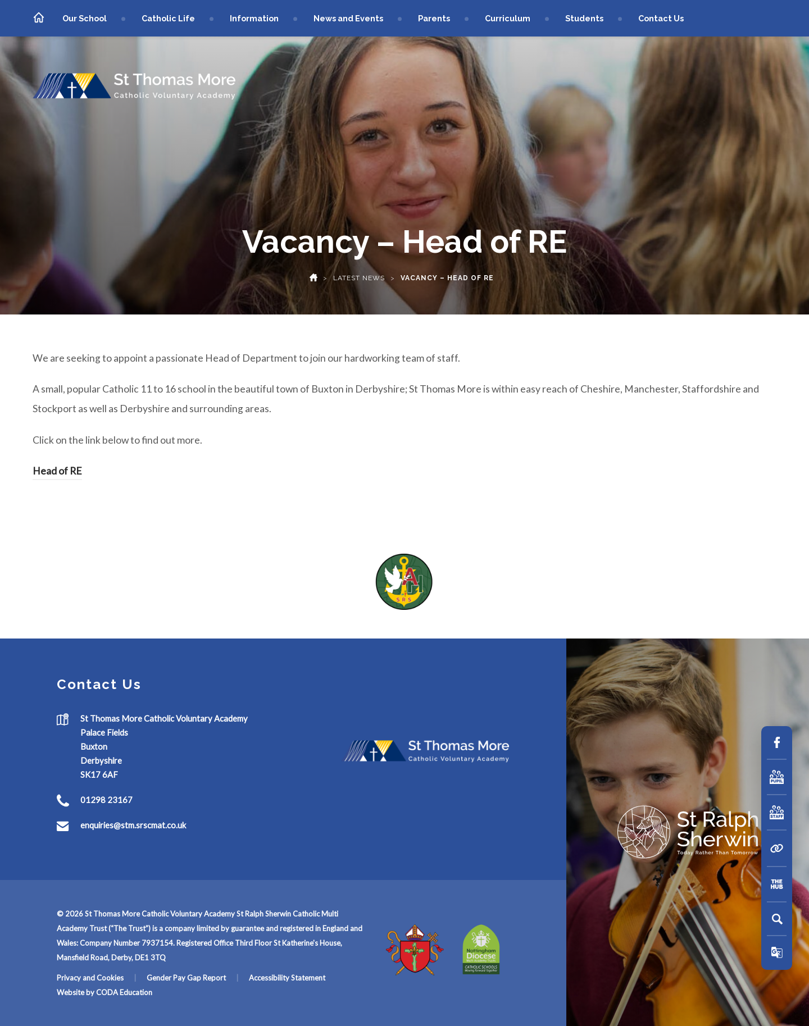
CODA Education (124, 992)
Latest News (359, 278)
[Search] (777, 919)
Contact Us (661, 18)
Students (584, 18)
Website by (76, 992)
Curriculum (507, 18)
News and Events (348, 18)
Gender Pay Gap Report (186, 977)
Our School (84, 18)
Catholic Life (168, 18)
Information (254, 18)
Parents (434, 18)
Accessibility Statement (287, 977)
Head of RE (57, 471)
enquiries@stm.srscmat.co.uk (133, 825)
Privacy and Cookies (90, 977)
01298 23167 (106, 800)
